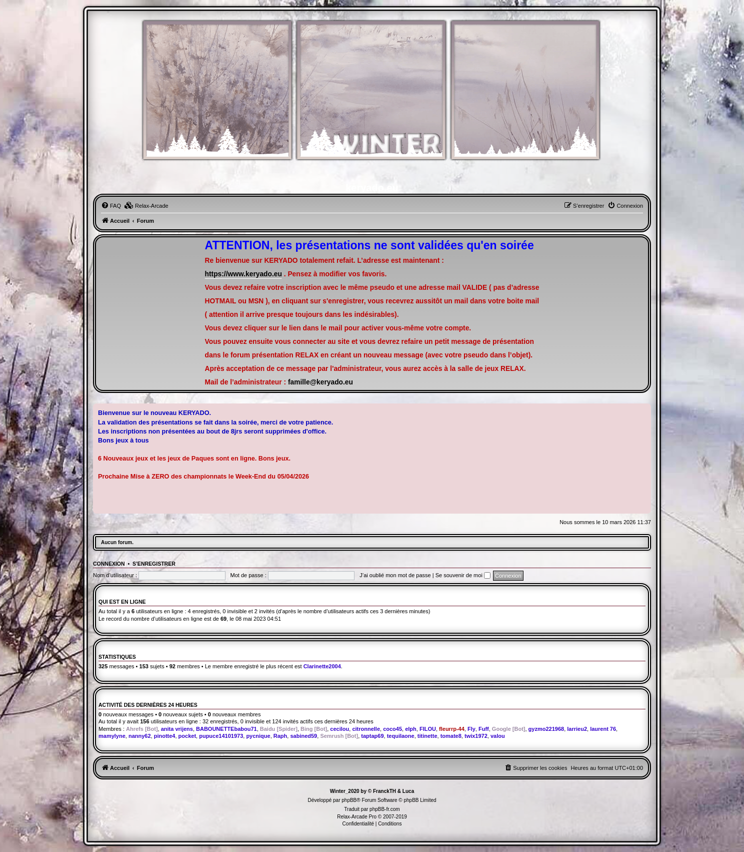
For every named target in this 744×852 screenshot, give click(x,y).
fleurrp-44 (451, 729)
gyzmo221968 (546, 729)
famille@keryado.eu (320, 382)
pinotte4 (165, 736)
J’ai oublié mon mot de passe (395, 575)
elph (410, 729)
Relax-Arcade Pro (356, 816)
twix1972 (476, 736)
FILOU (428, 729)
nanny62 (139, 736)
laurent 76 (603, 729)
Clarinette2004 (322, 666)
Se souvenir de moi (463, 575)
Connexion (109, 564)
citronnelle (366, 729)
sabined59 (303, 736)
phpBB (349, 800)
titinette (428, 736)
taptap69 (372, 736)
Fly (472, 729)
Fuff (483, 729)
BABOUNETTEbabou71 (226, 729)
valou (497, 736)
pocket (187, 736)
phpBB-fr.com (385, 809)
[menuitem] (111, 206)
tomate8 (451, 736)
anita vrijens (177, 729)
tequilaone (400, 736)
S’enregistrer (154, 564)
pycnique (258, 736)
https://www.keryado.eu (243, 274)
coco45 (392, 729)
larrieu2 (577, 729)
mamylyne (112, 736)
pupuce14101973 (221, 736)
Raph (281, 736)
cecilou (339, 729)
